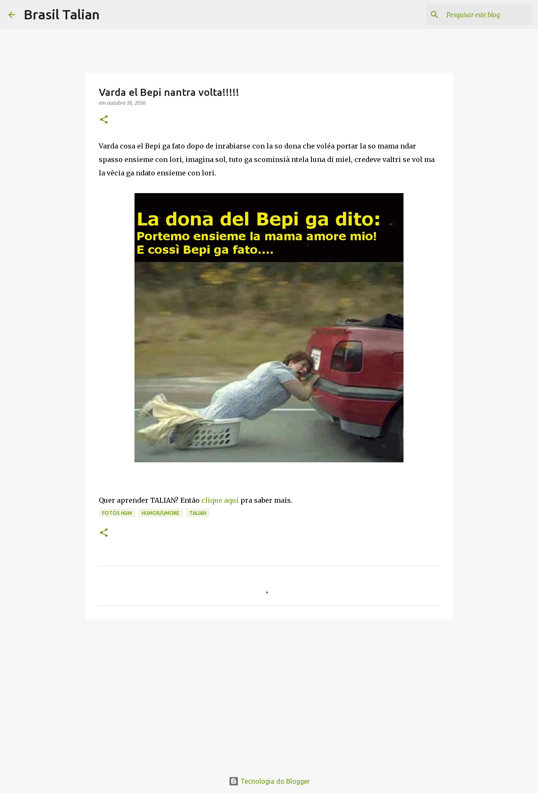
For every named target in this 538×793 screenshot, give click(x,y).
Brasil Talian (62, 14)
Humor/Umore (160, 513)
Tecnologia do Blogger (269, 781)
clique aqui (220, 500)
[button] (104, 120)
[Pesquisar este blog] (487, 15)
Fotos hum (117, 513)
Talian (197, 513)
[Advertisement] (269, 691)
